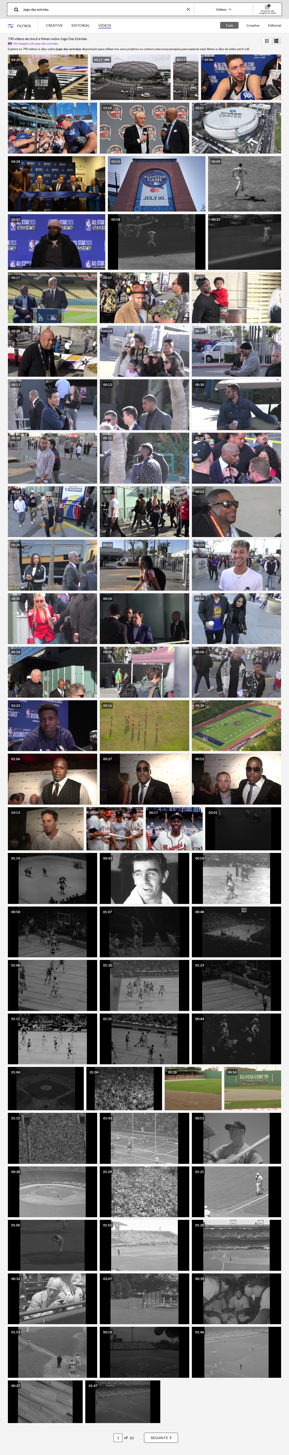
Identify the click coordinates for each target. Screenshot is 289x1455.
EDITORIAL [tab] (80, 25)
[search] (18, 9)
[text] (104, 9)
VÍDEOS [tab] (104, 25)
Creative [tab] (252, 25)
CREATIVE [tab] (54, 25)
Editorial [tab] (274, 25)
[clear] (190, 9)
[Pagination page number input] (118, 1437)
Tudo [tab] (229, 25)
